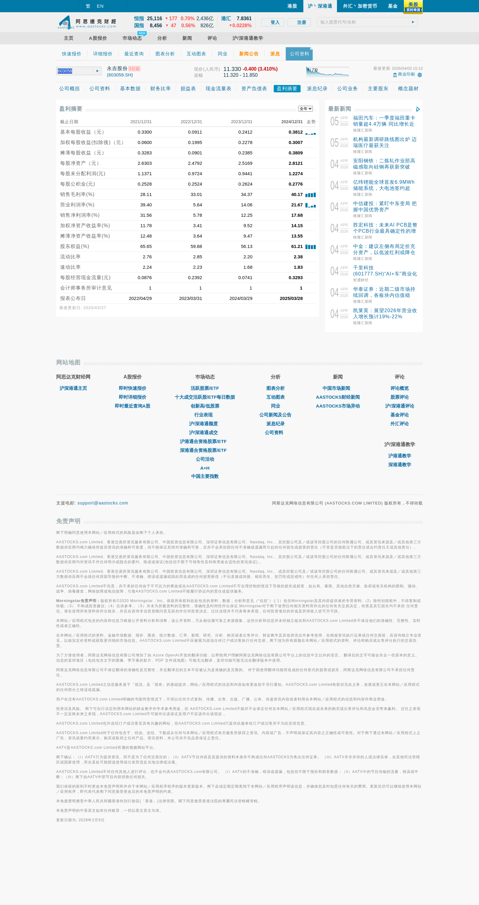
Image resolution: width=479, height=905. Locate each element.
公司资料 (275, 499)
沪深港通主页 (73, 455)
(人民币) (211, 69)
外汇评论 (399, 490)
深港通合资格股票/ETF (205, 517)
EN (100, 6)
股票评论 (399, 464)
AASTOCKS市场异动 (338, 472)
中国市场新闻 (338, 455)
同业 (275, 472)
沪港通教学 (399, 522)
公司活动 (205, 526)
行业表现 (205, 481)
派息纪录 (275, 490)
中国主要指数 (205, 543)
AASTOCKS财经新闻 (338, 464)
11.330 (232, 69)
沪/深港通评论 (399, 472)
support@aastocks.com (103, 569)
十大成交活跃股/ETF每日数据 (205, 464)
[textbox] (367, 22)
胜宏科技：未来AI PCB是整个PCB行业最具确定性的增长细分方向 (385, 231)
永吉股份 (117, 68)
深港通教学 (399, 531)
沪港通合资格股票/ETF (205, 508)
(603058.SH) (120, 74)
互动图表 (275, 464)
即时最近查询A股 (132, 472)
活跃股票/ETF (205, 455)
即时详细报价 (132, 464)
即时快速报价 (132, 455)
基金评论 (399, 481)
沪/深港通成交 (205, 499)
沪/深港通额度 (205, 490)
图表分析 (275, 455)
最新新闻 (339, 109)
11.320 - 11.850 (240, 75)
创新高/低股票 (205, 472)
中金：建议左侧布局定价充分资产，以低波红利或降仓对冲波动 (384, 252)
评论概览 (399, 455)
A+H (204, 534)
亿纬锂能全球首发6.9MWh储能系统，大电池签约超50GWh (384, 188)
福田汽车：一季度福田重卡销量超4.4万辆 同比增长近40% (384, 124)
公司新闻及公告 (275, 481)
